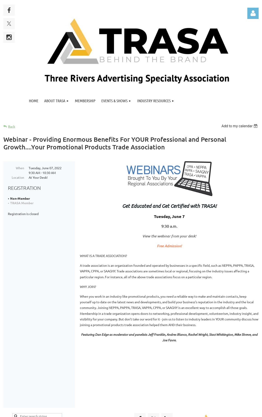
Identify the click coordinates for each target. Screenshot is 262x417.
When (20, 168)
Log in (253, 13)
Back (11, 126)
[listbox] (240, 126)
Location (18, 177)
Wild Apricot (204, 411)
